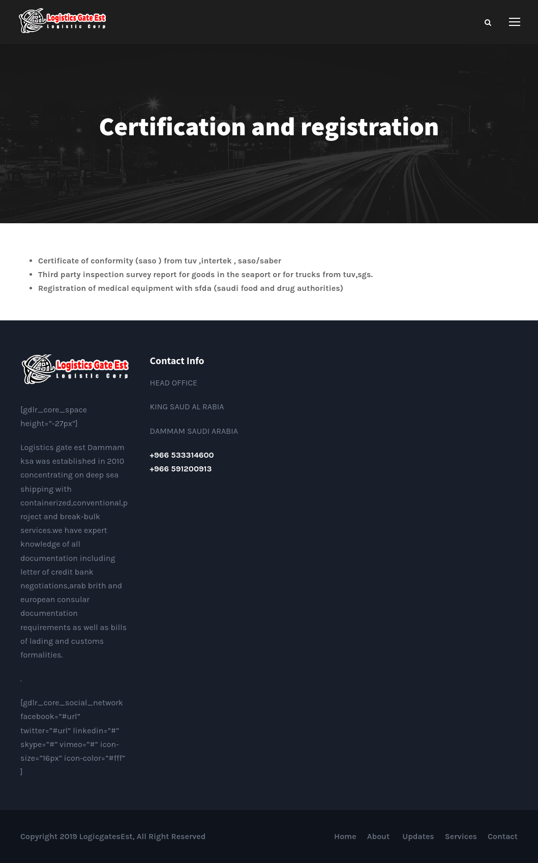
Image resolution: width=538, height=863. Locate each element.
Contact (503, 836)
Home (345, 836)
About (379, 836)
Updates (418, 836)
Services (461, 836)
